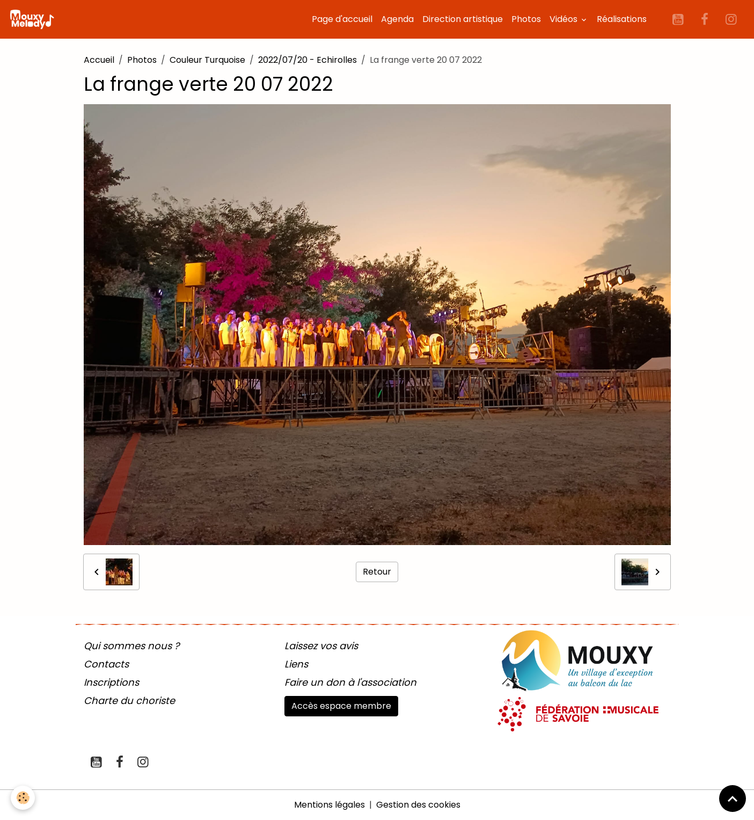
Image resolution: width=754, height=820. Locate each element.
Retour (377, 571)
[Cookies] (23, 798)
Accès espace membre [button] (341, 706)
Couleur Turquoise (207, 60)
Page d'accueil (342, 19)
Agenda (397, 19)
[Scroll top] (732, 798)
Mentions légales (329, 805)
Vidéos (565, 19)
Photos (526, 19)
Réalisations (622, 19)
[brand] (34, 19)
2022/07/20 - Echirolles (307, 60)
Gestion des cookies (418, 805)
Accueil (99, 60)
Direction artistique (462, 19)
